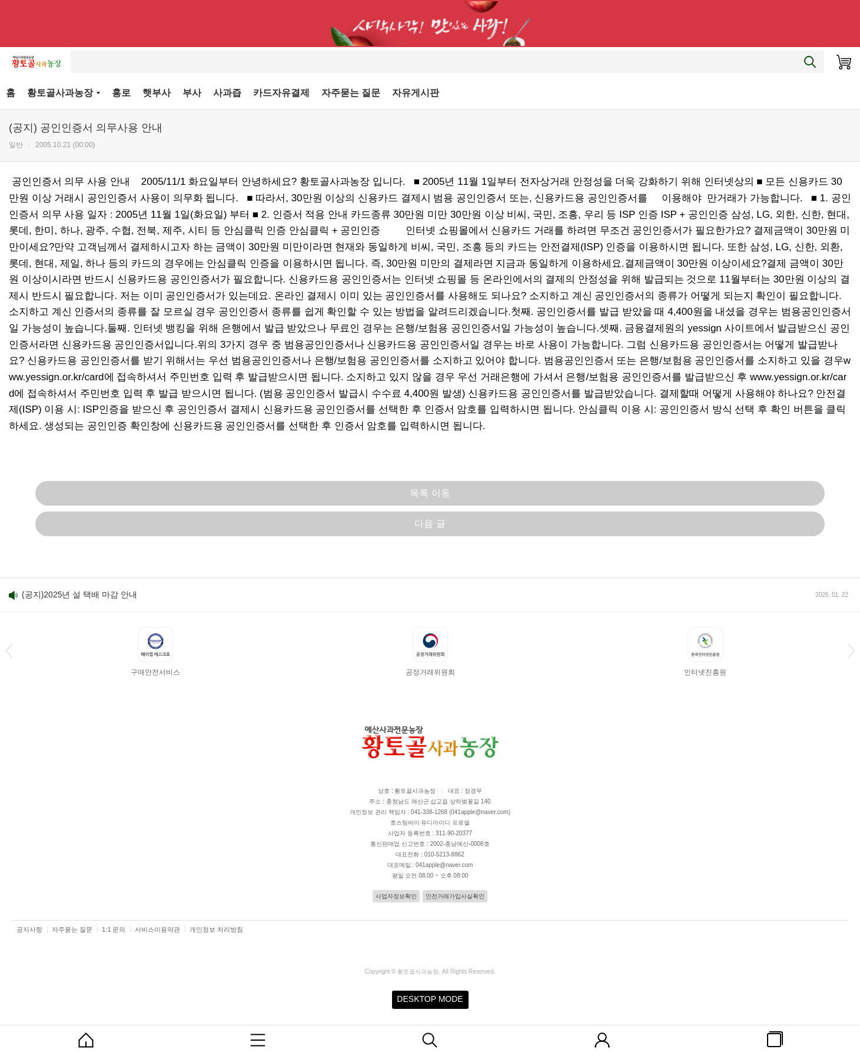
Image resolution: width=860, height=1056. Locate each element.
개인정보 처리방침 (216, 929)
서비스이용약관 (157, 929)
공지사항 (29, 929)
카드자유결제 (281, 93)
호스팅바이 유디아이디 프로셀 (430, 822)
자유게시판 (415, 93)
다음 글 (429, 524)
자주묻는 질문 (350, 93)
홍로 (121, 93)
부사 (191, 93)
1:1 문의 (113, 929)
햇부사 (156, 93)
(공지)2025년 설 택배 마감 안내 (79, 594)
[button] (9, 650)
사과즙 (227, 93)
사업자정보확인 (396, 896)
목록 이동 (430, 493)
